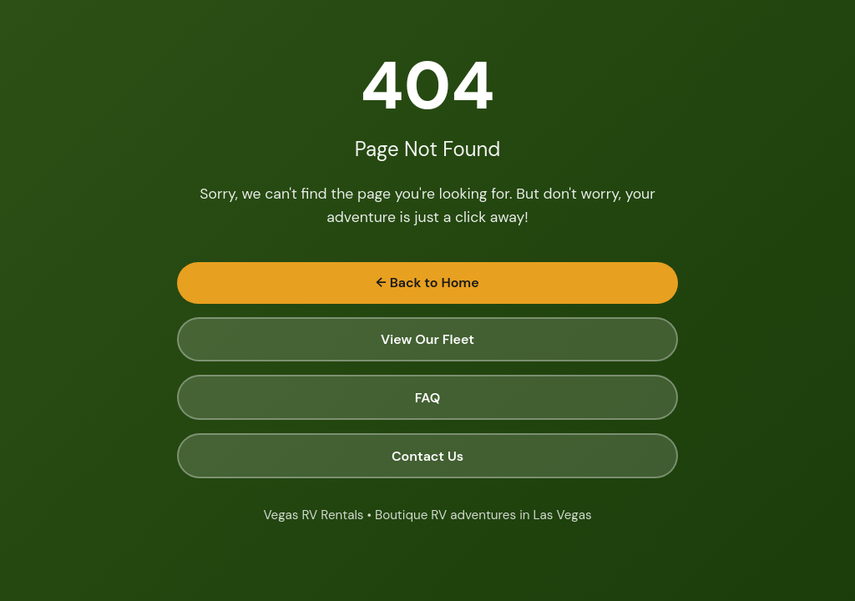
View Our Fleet (427, 339)
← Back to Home (427, 282)
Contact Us (427, 456)
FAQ (428, 398)
